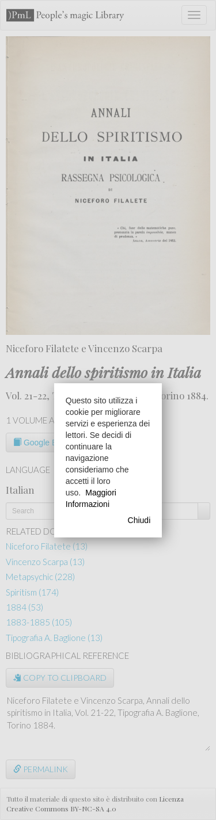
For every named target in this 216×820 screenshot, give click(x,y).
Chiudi (139, 520)
